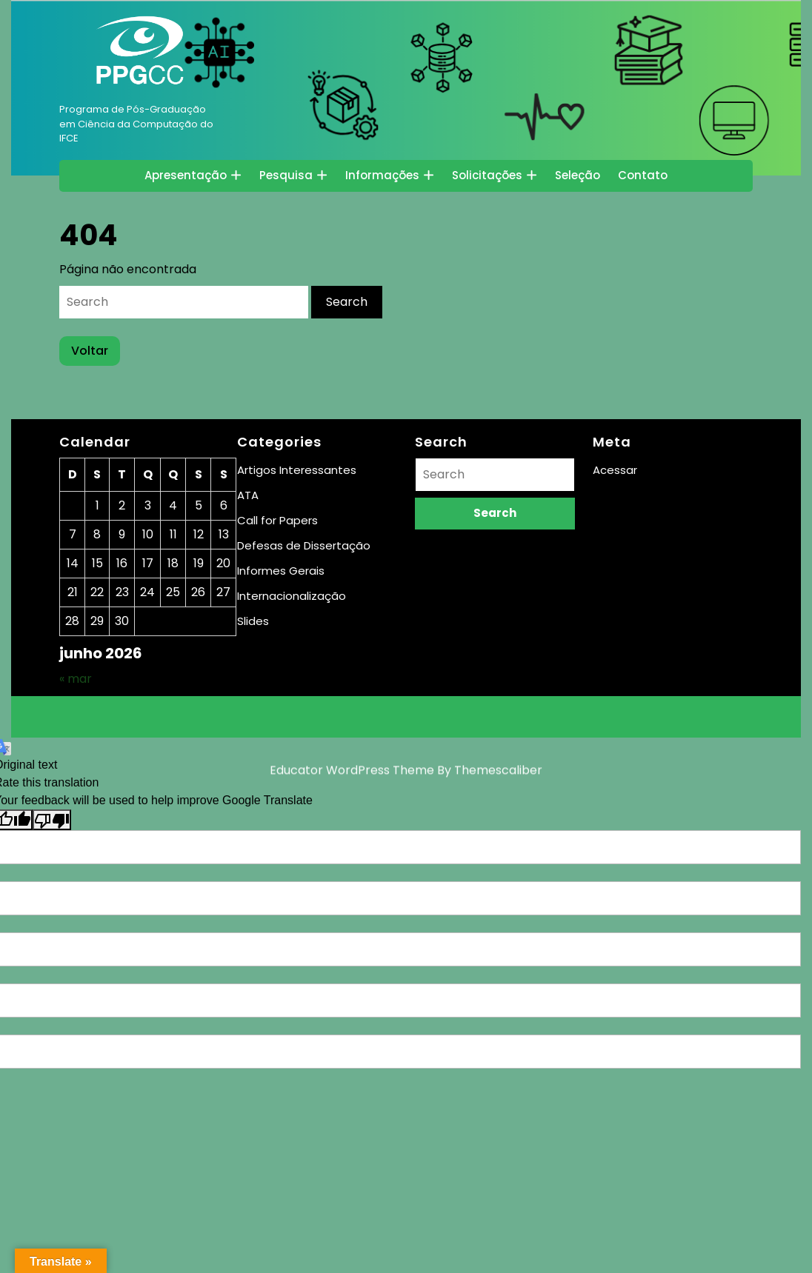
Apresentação (185, 175)
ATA (248, 495)
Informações (382, 175)
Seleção (577, 175)
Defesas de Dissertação (303, 545)
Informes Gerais (281, 570)
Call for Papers (277, 520)
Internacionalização (291, 596)
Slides (253, 621)
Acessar (615, 470)
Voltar (95, 353)
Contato (643, 175)
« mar (75, 678)
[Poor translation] (52, 820)
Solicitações (487, 175)
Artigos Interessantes (296, 470)
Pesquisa (286, 175)
